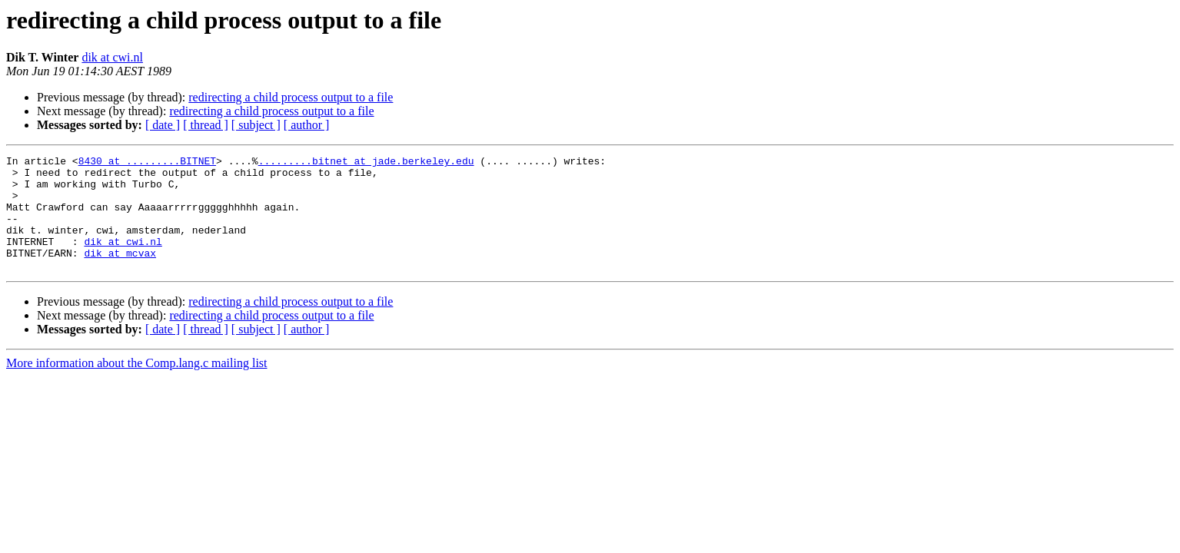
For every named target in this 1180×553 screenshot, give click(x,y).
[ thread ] (205, 124)
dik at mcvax (120, 273)
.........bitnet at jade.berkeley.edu (366, 163)
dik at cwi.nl (112, 57)
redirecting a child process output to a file (290, 97)
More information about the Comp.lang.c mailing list (137, 385)
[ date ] (162, 124)
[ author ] (307, 124)
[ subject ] (256, 124)
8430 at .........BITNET (147, 163)
